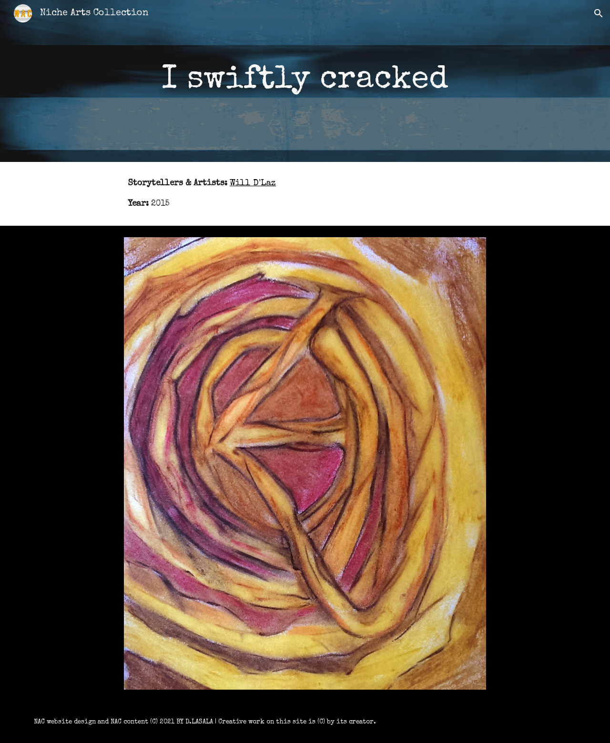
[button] (598, 13)
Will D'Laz (253, 183)
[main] (305, 81)
